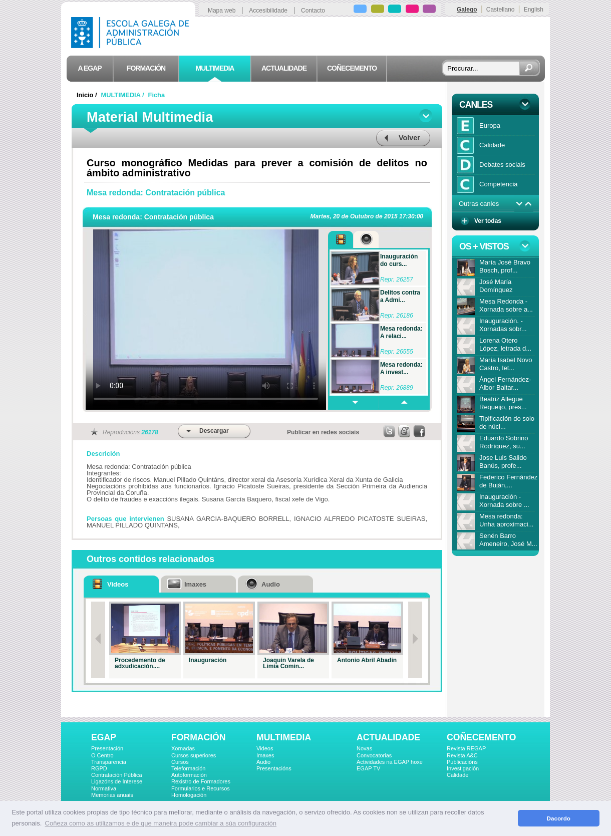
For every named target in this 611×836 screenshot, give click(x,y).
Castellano (500, 9)
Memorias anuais (112, 795)
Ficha (156, 95)
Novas (364, 748)
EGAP (103, 737)
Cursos (180, 762)
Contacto (313, 10)
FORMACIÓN (198, 737)
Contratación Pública (116, 775)
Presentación (107, 748)
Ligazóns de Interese (116, 781)
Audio (263, 762)
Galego (467, 9)
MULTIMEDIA (283, 737)
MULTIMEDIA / (123, 95)
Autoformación (189, 775)
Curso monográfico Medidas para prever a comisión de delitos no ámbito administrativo (257, 167)
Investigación (463, 768)
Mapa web (221, 10)
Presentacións (273, 768)
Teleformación (188, 768)
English (533, 9)
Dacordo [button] (558, 818)
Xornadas (183, 748)
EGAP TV (368, 768)
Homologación (188, 795)
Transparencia (108, 762)
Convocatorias (374, 755)
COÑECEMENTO (481, 737)
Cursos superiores (193, 755)
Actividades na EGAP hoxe (390, 762)
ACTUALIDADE (388, 737)
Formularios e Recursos (200, 788)
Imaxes (265, 755)
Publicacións (462, 762)
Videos (264, 748)
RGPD (99, 768)
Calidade (457, 775)
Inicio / (88, 95)
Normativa (103, 788)
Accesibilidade (268, 10)
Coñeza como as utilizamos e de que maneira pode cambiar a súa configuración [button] (160, 823)
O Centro (102, 755)
